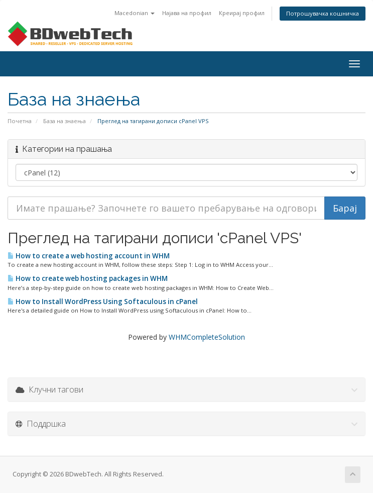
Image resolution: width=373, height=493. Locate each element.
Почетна (20, 121)
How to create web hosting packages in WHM (88, 278)
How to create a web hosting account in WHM (89, 255)
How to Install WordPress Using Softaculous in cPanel (103, 301)
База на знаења (64, 121)
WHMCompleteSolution (207, 337)
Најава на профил (186, 13)
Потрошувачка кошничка (322, 13)
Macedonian (134, 13)
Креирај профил (242, 13)
